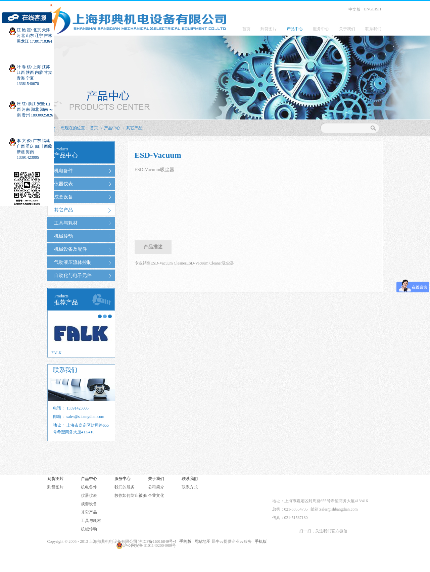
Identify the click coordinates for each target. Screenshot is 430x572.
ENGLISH (372, 9)
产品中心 (112, 128)
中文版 (354, 9)
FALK (56, 352)
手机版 (184, 541)
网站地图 (201, 541)
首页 (246, 29)
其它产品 (134, 128)
